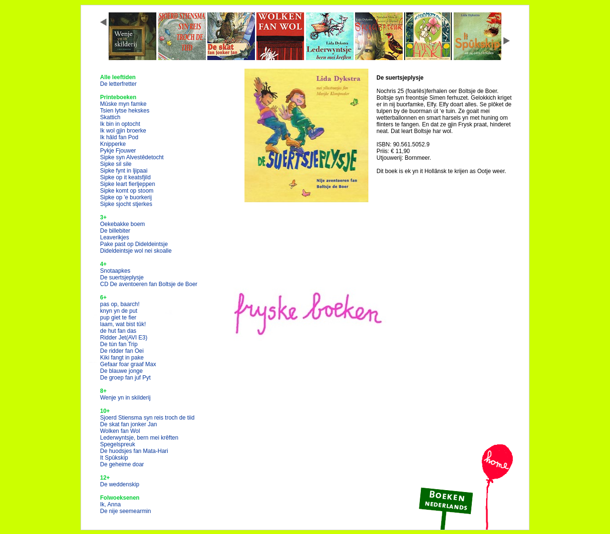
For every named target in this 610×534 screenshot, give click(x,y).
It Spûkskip (114, 457)
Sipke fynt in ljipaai (123, 170)
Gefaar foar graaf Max (128, 364)
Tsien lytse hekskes (124, 110)
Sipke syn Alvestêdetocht (131, 157)
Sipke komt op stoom (126, 190)
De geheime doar (122, 464)
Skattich (110, 117)
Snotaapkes (115, 270)
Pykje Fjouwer (118, 150)
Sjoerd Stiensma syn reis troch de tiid (147, 417)
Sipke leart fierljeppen (127, 184)
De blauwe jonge (121, 371)
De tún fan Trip (119, 344)
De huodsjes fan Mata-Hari (134, 451)
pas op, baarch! (120, 304)
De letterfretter (118, 84)
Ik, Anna (110, 504)
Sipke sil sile (116, 164)
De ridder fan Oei (121, 351)
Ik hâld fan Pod (119, 137)
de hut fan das (118, 331)
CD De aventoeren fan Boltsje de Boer (148, 284)
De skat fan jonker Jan (128, 424)
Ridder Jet (123, 337)
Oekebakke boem (122, 224)
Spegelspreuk (117, 444)
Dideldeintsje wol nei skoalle (136, 250)
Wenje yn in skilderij (125, 397)
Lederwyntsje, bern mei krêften (139, 437)
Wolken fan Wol (120, 431)
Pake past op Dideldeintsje (134, 244)
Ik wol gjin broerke (123, 130)
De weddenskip (119, 484)
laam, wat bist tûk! (123, 324)
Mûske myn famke (123, 104)
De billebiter (115, 230)
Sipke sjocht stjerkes (126, 204)
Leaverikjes (114, 237)
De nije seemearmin (125, 511)
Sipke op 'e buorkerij (126, 197)
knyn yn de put (118, 311)
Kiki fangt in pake (121, 357)
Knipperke (113, 144)
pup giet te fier (118, 317)
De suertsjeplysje (121, 277)
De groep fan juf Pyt (125, 377)
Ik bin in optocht (120, 124)
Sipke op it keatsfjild (125, 177)
